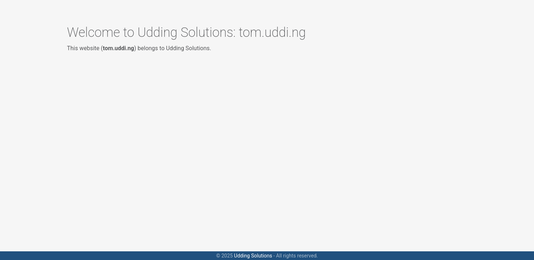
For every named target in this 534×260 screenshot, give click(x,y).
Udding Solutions (253, 256)
